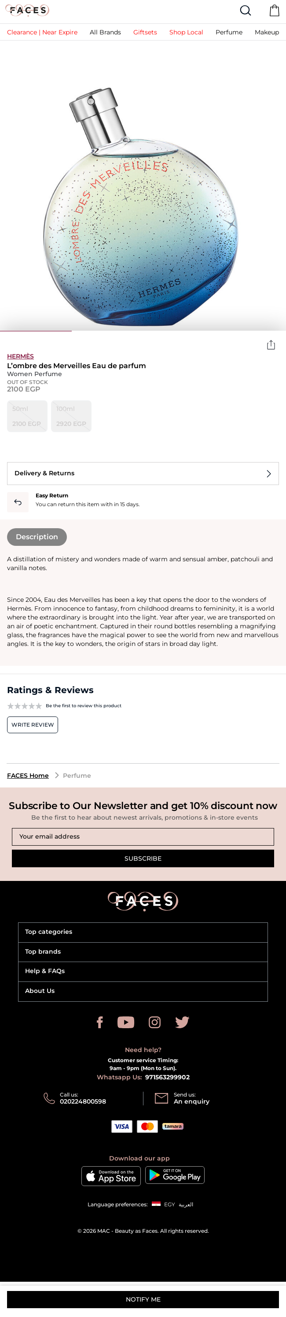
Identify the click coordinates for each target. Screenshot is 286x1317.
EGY (169, 1204)
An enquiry (191, 1101)
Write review (32, 724)
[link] (42, 32)
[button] (145, 32)
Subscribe (143, 858)
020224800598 (83, 1101)
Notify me (143, 1299)
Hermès (20, 356)
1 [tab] (36, 331)
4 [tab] (250, 331)
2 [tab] (107, 331)
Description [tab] (37, 537)
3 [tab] (179, 331)
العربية (186, 1204)
